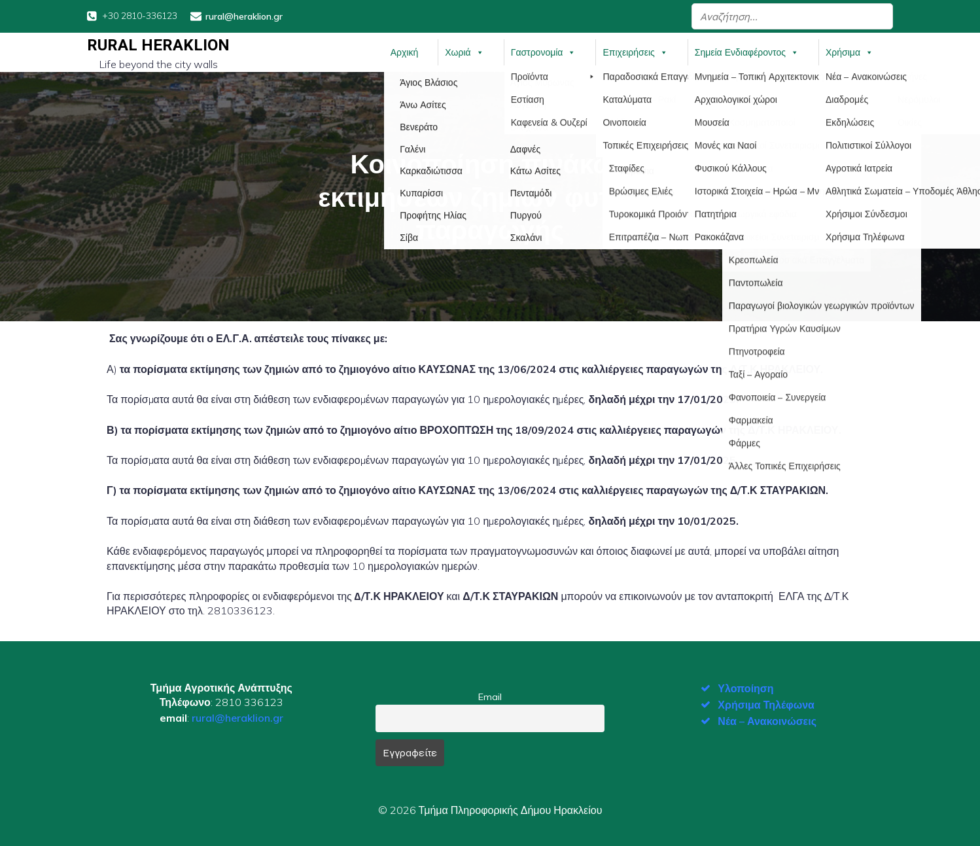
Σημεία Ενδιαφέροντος (747, 52)
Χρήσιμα (849, 52)
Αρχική (405, 52)
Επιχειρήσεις (635, 52)
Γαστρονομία (543, 52)
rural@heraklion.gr (237, 716)
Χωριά (464, 52)
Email (490, 695)
